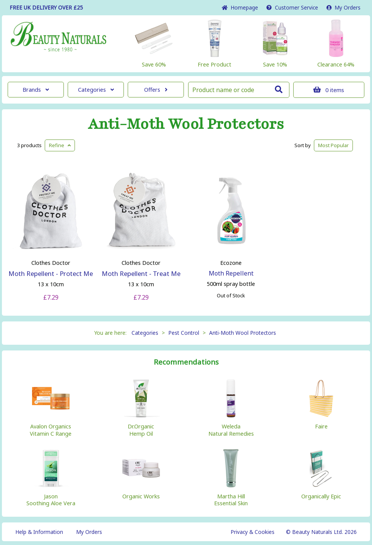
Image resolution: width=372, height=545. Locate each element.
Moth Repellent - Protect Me (50, 273)
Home (240, 7)
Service (292, 7)
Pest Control (183, 332)
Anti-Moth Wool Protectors (186, 124)
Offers (155, 89)
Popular (333, 145)
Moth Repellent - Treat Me (141, 273)
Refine (60, 145)
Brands (36, 89)
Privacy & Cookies (253, 531)
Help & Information (39, 531)
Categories (96, 89)
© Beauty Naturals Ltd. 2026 (321, 531)
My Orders (344, 7)
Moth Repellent (231, 273)
